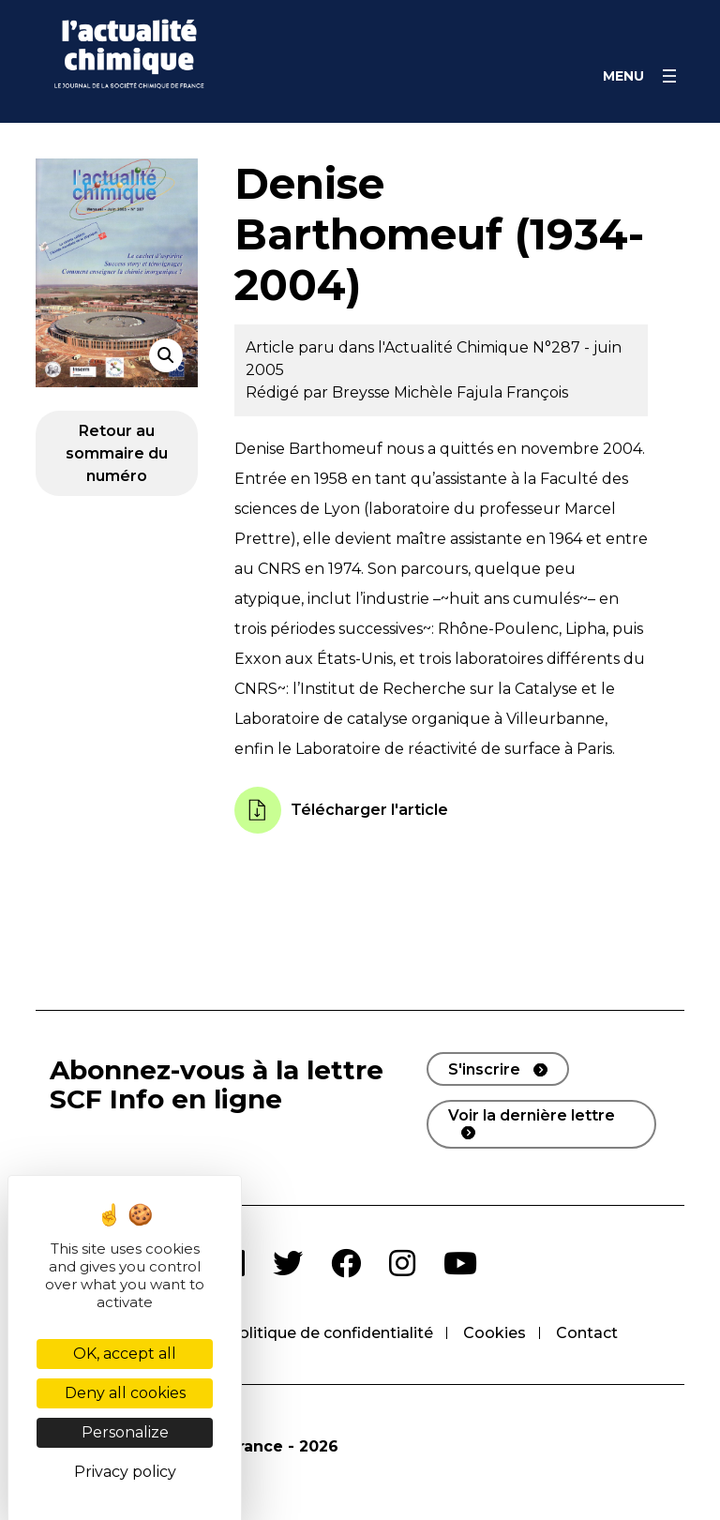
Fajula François (512, 392)
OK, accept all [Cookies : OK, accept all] (124, 1353)
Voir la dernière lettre (531, 1115)
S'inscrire (484, 1069)
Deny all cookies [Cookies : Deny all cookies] (125, 1393)
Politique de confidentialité (330, 1333)
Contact (587, 1333)
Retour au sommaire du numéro (117, 453)
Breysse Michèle (394, 392)
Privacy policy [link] (125, 1472)
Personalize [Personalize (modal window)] (125, 1432)
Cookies (494, 1333)
